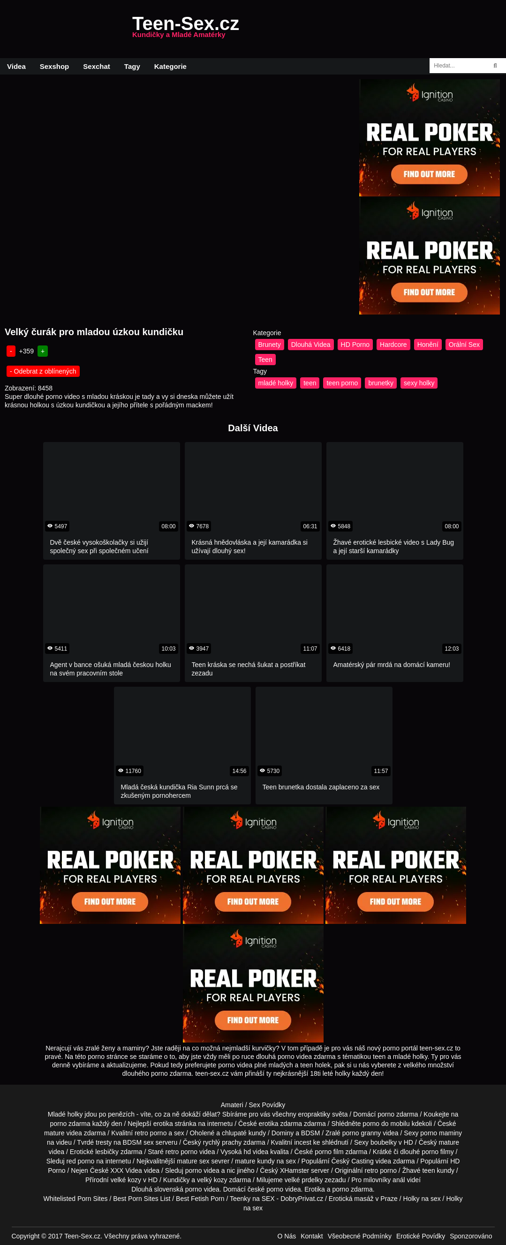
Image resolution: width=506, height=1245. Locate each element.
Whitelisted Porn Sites (76, 1198)
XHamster (294, 1170)
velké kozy (126, 1180)
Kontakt (312, 1236)
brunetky (380, 383)
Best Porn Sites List (141, 1198)
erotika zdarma (280, 1123)
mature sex (193, 1161)
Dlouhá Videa (311, 344)
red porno (80, 1161)
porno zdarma (70, 1123)
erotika (163, 1123)
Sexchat (96, 66)
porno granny (361, 1133)
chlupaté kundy (244, 1133)
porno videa (202, 1170)
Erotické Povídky (420, 1236)
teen (309, 383)
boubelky (383, 1142)
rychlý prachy (222, 1142)
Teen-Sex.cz (185, 29)
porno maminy (441, 1133)
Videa (16, 66)
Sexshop (54, 66)
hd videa (255, 1151)
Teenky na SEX (252, 1198)
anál (399, 1180)
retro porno (150, 1133)
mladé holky (276, 383)
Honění (427, 344)
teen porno (342, 383)
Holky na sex (422, 1198)
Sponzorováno (471, 1236)
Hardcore (393, 344)
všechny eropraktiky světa (309, 1114)
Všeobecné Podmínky (360, 1236)
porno (386, 1114)
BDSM (310, 1133)
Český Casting (352, 1161)
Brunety (269, 344)
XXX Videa (126, 1170)
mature (54, 1133)
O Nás (287, 1236)
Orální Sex (464, 344)
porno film (329, 1151)
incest (302, 1142)
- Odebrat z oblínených (43, 371)
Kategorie (170, 66)
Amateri (232, 1105)
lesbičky (107, 1151)
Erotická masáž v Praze (363, 1198)
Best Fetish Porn (200, 1198)
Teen (265, 359)
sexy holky (419, 383)
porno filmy (437, 1151)
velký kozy (212, 1180)
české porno (265, 1189)
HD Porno (355, 344)
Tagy (132, 66)
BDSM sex (138, 1142)
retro (371, 1170)
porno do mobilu (386, 1123)
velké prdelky (304, 1180)
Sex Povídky (267, 1105)
